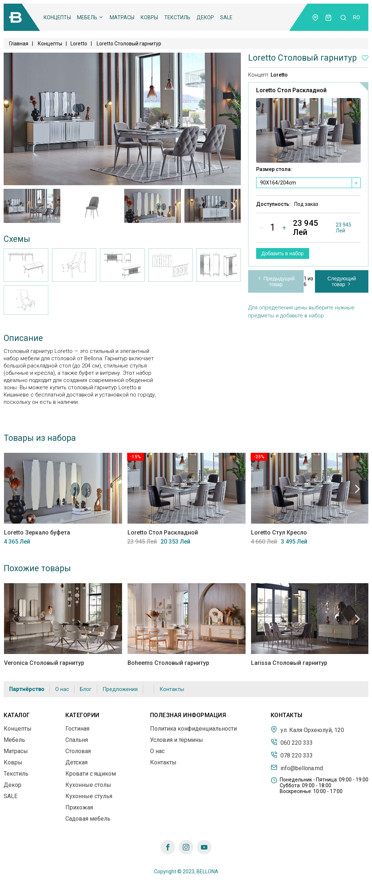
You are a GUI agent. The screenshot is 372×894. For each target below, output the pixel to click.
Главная (18, 43)
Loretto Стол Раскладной (162, 532)
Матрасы (122, 17)
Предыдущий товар (276, 281)
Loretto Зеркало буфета (37, 532)
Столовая (78, 751)
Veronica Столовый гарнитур (44, 662)
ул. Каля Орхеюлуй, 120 (307, 729)
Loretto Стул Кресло (279, 532)
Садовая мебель (87, 818)
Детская (76, 762)
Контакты (171, 689)
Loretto (279, 75)
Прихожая (79, 807)
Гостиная (77, 728)
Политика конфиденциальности (193, 728)
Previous (11, 206)
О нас (62, 689)
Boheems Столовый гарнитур (168, 662)
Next (233, 206)
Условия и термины (176, 739)
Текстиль (177, 17)
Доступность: (273, 204)
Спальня (76, 739)
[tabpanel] (32, 206)
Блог (86, 689)
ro (356, 17)
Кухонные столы (88, 784)
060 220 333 (292, 742)
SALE (226, 17)
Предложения (120, 689)
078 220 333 (292, 755)
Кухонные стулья (88, 796)
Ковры (149, 17)
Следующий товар (341, 281)
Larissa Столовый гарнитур (289, 662)
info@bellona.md (297, 767)
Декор (205, 17)
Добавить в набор (283, 253)
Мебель (90, 17)
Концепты (57, 17)
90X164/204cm (278, 183)
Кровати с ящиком (90, 773)
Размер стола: (274, 169)
